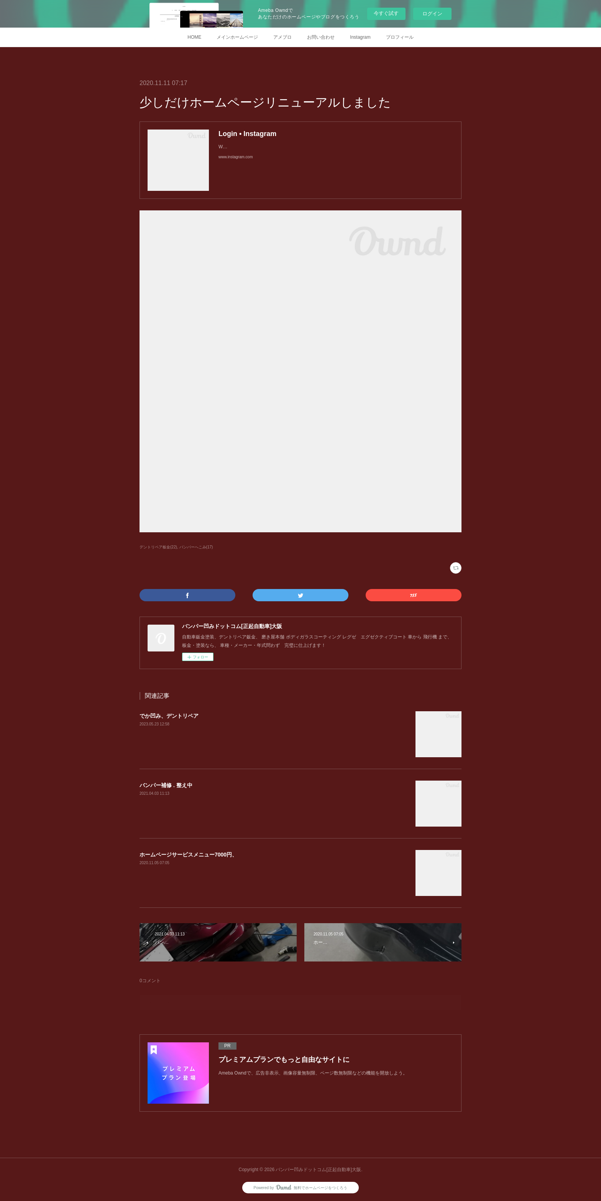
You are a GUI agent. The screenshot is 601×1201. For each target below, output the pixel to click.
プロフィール (400, 37)
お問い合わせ (321, 37)
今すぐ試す (386, 13)
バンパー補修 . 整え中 (166, 785)
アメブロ (282, 37)
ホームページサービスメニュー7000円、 (188, 855)
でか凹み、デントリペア (169, 716)
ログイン (432, 13)
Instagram (360, 37)
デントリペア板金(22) (158, 547)
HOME (194, 37)
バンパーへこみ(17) (196, 547)
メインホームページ (237, 37)
